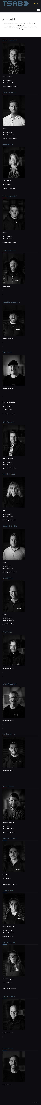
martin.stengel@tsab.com (9, 832)
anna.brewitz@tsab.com (9, 188)
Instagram (6, 413)
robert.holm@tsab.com (8, 624)
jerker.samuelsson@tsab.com (10, 86)
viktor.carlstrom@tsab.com (9, 138)
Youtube (13, 413)
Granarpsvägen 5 (7, 404)
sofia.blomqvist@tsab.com (9, 520)
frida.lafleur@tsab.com (8, 936)
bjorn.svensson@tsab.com (9, 468)
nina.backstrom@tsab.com (9, 988)
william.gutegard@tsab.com (10, 242)
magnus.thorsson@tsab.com (10, 884)
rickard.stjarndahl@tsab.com (10, 572)
